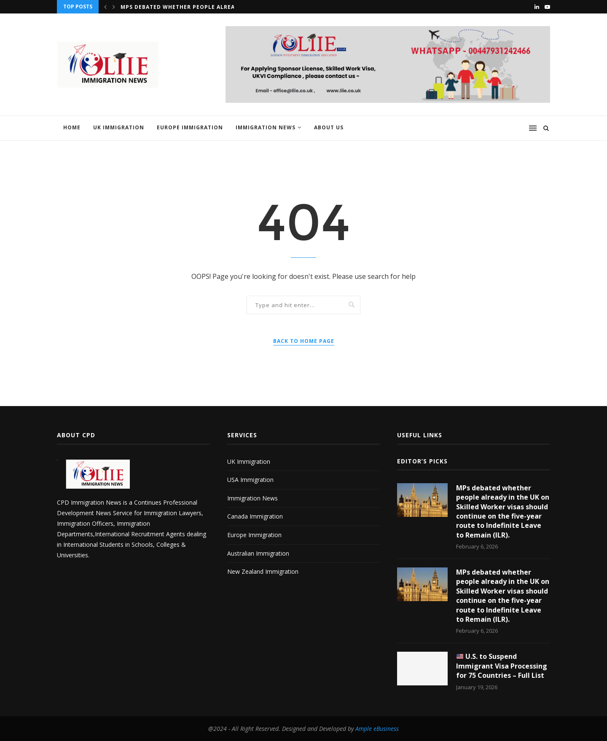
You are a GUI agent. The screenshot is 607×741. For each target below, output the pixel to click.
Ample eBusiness (377, 729)
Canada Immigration (255, 516)
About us (329, 127)
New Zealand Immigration (262, 571)
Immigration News (265, 127)
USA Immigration (250, 480)
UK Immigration (118, 127)
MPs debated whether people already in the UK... (200, 7)
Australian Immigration (258, 553)
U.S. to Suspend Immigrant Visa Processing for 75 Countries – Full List (501, 666)
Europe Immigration (190, 127)
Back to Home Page (303, 341)
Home (72, 127)
